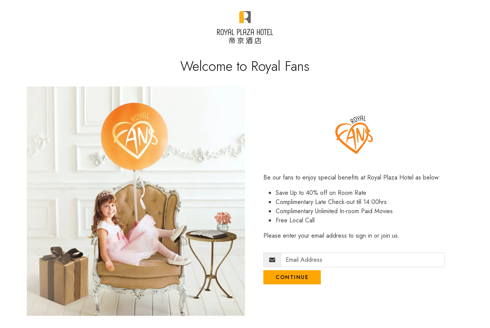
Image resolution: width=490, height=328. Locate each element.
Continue (292, 277)
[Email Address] (363, 260)
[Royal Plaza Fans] (245, 27)
